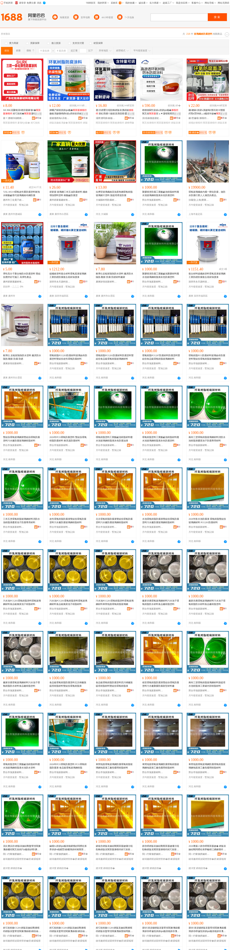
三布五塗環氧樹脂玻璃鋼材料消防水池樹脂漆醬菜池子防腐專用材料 (21, 521)
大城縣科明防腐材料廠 (106, 200)
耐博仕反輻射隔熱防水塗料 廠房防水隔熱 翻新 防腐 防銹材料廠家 (114, 275)
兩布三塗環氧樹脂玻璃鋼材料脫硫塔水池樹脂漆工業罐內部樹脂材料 (207, 684)
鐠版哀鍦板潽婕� (58, 122)
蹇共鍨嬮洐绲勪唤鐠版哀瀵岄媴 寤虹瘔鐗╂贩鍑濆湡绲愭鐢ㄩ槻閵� (115, 112)
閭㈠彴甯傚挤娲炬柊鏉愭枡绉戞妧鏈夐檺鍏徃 (13, 854)
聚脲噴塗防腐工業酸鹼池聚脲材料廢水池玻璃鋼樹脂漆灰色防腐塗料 (160, 275)
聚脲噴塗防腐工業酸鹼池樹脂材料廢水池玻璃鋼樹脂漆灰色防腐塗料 (160, 194)
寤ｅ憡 (38, 113)
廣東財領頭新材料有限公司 (106, 281)
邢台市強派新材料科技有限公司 (152, 200)
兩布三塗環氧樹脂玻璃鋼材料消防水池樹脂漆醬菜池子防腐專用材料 (207, 439)
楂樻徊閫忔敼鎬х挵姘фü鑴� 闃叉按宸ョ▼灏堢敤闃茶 (161, 112)
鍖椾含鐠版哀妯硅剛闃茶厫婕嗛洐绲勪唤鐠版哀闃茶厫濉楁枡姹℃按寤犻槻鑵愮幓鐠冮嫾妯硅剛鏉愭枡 (114, 848)
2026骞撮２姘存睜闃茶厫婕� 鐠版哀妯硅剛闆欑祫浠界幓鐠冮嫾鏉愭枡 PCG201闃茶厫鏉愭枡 (208, 848)
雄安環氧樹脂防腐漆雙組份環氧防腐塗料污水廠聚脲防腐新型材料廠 (160, 684)
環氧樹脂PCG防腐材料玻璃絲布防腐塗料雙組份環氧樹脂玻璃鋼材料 (207, 357)
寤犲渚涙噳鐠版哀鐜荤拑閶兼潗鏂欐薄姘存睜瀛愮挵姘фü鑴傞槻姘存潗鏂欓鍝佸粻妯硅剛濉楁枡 (161, 929)
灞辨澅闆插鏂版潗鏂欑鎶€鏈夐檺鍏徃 (106, 118)
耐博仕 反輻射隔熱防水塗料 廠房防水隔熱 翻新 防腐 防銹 (22, 357)
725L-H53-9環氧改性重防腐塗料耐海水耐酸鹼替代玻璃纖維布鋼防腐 (21, 194)
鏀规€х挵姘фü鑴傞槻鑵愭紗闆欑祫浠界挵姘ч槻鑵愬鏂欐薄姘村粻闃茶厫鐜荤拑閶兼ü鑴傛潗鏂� (68, 848)
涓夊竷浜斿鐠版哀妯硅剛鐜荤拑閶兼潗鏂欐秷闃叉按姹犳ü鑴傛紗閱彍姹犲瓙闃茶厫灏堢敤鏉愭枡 (22, 848)
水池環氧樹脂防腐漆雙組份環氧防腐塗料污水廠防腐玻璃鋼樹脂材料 (160, 521)
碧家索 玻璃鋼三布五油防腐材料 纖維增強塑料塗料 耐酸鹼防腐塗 (68, 194)
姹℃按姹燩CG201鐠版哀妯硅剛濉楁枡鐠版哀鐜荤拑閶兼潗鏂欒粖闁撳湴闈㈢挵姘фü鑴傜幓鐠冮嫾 (114, 929)
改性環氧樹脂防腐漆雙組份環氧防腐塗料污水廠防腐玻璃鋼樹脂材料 (67, 521)
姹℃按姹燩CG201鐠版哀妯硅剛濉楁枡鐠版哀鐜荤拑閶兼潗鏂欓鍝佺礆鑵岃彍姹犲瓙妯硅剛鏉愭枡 (22, 929)
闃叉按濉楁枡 (149, 122)
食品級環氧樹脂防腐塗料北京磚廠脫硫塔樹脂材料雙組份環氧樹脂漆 (67, 684)
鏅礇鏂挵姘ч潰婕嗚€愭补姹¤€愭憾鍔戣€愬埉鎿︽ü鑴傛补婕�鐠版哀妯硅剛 (207, 112)
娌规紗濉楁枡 (195, 122)
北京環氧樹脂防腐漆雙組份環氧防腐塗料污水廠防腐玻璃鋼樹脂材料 (114, 521)
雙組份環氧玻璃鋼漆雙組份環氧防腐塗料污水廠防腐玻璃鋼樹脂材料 (21, 439)
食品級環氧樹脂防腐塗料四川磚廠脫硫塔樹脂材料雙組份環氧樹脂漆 (114, 684)
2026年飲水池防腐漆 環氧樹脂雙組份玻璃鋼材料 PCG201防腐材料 (207, 521)
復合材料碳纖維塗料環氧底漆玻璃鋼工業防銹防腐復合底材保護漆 (207, 275)
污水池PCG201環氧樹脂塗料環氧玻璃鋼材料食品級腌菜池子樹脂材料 (22, 602)
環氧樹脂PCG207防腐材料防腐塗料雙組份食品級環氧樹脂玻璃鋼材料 (161, 357)
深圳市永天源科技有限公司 (60, 281)
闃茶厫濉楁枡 (10, 122)
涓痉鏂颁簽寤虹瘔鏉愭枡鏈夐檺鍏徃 (152, 118)
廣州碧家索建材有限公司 (60, 200)
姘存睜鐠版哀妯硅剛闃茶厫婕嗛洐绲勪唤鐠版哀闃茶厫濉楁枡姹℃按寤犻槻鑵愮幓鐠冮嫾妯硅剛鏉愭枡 (160, 848)
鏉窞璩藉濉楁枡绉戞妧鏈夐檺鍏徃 (199, 118)
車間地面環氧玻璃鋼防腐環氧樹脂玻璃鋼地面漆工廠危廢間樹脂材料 (114, 766)
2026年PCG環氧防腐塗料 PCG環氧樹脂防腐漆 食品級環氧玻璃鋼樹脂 (68, 766)
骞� (38, 118)
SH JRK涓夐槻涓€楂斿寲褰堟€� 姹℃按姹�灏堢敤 (22, 112)
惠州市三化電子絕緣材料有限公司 (13, 200)
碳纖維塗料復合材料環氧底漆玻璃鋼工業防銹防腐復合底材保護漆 (67, 275)
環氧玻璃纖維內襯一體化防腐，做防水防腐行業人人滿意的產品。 (207, 194)
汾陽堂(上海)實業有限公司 (199, 200)
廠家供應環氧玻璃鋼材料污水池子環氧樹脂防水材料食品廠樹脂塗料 (160, 602)
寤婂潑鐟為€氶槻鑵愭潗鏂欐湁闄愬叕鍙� (60, 118)
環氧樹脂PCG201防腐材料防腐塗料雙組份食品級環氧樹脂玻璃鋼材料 (115, 357)
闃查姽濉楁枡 (117, 122)
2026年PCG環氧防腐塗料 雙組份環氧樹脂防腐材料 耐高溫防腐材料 (68, 439)
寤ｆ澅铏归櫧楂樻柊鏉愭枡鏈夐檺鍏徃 (13, 118)
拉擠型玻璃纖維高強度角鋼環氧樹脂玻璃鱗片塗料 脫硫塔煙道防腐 (114, 194)
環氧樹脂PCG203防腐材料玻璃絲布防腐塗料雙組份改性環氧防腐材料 (68, 357)
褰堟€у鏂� (23, 122)
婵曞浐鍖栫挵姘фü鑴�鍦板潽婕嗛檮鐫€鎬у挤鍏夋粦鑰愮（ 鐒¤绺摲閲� (68, 112)
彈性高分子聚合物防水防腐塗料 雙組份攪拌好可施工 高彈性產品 (21, 275)
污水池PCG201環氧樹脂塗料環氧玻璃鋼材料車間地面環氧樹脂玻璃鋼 (115, 602)
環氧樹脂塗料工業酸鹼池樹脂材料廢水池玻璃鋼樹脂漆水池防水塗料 (21, 766)
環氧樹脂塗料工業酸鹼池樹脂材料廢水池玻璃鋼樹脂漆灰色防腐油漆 (114, 439)
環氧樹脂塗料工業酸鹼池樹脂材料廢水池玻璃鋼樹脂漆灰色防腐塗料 (160, 439)
